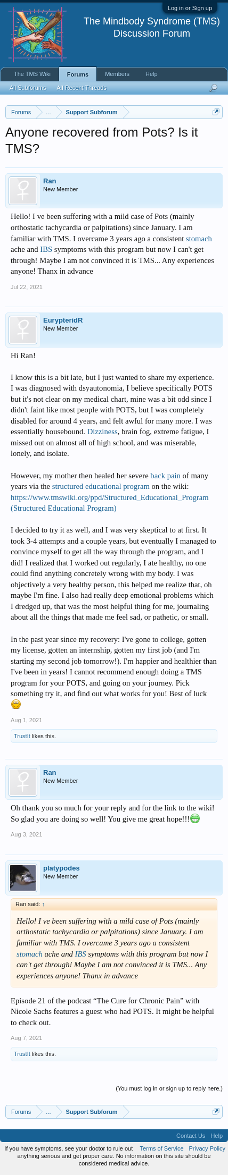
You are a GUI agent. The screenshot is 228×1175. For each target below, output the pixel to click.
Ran (49, 181)
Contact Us (190, 1135)
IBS (46, 249)
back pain (165, 475)
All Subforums (28, 87)
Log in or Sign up (190, 8)
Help (151, 74)
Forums (77, 74)
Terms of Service (162, 1148)
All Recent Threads (81, 87)
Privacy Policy (207, 1148)
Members (117, 74)
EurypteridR (63, 320)
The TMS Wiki (32, 74)
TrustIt (22, 736)
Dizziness (102, 431)
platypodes (61, 868)
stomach (199, 238)
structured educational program (101, 486)
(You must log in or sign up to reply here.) (169, 1088)
